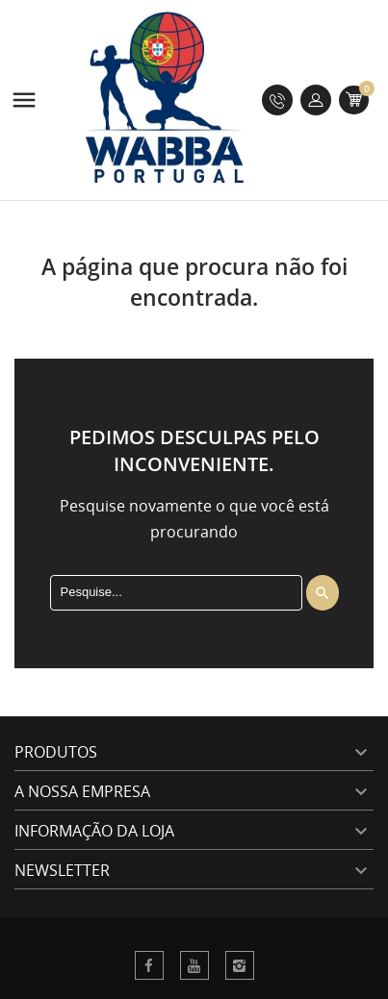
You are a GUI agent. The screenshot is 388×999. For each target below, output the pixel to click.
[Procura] (176, 592)
